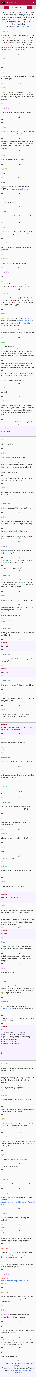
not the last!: (14, 1159)
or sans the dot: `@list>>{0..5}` (11, 568)
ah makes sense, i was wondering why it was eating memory (16, 872)
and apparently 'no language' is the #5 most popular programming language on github (16, 1240)
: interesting (8, 750)
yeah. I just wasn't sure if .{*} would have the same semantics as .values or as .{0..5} (16, 808)
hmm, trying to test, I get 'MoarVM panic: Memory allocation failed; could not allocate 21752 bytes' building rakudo (18, 1143)
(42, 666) (4, 934)
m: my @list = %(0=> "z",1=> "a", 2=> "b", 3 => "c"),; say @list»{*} (17, 634)
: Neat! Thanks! (9, 202)
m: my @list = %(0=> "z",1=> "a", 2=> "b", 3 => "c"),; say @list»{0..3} (17, 660)
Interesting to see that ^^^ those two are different (17, 685)
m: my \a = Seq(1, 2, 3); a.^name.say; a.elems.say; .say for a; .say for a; (18, 1019)
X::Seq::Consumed (7, 1008)
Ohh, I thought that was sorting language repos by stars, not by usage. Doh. (17, 1266)
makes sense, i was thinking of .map (13, 457)
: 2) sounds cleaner (11, 63)
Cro (12, 1363)
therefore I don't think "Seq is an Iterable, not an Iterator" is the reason (17, 1069)
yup (2, 851)
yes (2, 277)
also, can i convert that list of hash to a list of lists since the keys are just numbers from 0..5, (17, 466)
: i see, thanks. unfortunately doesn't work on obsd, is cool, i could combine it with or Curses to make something (17, 321)
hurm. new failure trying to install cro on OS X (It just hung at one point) (17, 1331)
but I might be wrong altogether (12, 1088)
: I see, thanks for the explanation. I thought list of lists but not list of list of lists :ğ (17, 948)
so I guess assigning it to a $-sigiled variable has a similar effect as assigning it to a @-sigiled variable (17, 1080)
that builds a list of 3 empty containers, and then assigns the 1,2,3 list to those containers (17, 911)
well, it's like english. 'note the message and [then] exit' (16, 248)
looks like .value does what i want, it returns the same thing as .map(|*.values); (17, 609)
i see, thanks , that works (14, 531)
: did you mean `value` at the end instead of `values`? (16, 552)
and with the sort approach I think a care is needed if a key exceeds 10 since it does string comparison (17, 958)
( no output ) (5, 431)
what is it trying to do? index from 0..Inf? (15, 838)
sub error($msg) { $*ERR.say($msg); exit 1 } (16, 112)
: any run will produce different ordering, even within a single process (16, 715)
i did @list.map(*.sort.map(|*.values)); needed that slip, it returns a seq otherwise (16, 538)
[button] (33, 2)
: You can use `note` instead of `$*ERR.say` (15, 188)
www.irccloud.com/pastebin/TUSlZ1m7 (14, 49)
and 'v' (3, 1233)
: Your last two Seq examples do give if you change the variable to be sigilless (17, 1008)
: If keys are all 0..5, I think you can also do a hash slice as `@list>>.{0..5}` (17, 561)
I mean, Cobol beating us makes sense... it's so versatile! (18, 1201)
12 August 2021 (23, 26)
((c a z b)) (4, 646)
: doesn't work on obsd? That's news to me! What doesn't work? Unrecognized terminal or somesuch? (17, 1125)
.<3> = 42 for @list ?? (8, 444)
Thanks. (4, 173)
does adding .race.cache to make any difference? (16, 1101)
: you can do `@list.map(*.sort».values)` (17, 508)
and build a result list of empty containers (15, 859)
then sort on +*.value (8, 972)
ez (2, 120)
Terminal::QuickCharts (23, 321)
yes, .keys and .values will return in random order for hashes (17, 493)
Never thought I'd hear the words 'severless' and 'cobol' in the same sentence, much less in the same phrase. (17, 1299)
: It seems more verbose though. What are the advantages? (17, 78)
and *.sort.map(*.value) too (10, 615)
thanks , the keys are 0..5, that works (17, 600)
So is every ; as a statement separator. (14, 263)
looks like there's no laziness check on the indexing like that (15, 823)
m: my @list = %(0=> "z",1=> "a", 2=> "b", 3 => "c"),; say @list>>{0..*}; (17, 700)
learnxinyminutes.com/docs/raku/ (12, 349)
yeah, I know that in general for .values (16, 762)
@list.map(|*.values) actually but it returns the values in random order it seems (16, 479)
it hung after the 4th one (9, 1356)
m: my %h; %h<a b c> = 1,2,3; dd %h (13, 886)
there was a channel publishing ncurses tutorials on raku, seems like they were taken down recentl (17, 334)
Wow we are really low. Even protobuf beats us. (17, 1184)
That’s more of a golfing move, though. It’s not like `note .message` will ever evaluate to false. (17, 233)
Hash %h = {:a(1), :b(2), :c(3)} (11, 897)
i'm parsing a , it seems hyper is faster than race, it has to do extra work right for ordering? (17, 523)
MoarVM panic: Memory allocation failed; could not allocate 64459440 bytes (17, 729)
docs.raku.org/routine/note (19, 189)
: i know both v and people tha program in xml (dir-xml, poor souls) (15, 1316)
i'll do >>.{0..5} (6, 621)
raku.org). (27, 15)
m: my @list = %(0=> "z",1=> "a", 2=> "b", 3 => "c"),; (17, 422)
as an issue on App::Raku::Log (21, 1370)
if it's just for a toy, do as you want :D (13, 160)
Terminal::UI (25, 323)
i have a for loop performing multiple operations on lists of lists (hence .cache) (17, 1110)
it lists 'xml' (5, 1227)
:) (1, 1172)
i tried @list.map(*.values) (10, 473)
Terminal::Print (29, 318)
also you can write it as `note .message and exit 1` (17, 217)
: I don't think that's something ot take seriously (16, 1219)
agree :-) (4, 392)
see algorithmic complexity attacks (13, 743)
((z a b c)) (4, 672)
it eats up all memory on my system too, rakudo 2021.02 (17, 792)
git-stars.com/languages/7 (19, 1159)
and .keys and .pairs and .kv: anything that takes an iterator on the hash (17, 776)
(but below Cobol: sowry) (9, 1167)
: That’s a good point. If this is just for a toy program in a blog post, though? (17, 133)
